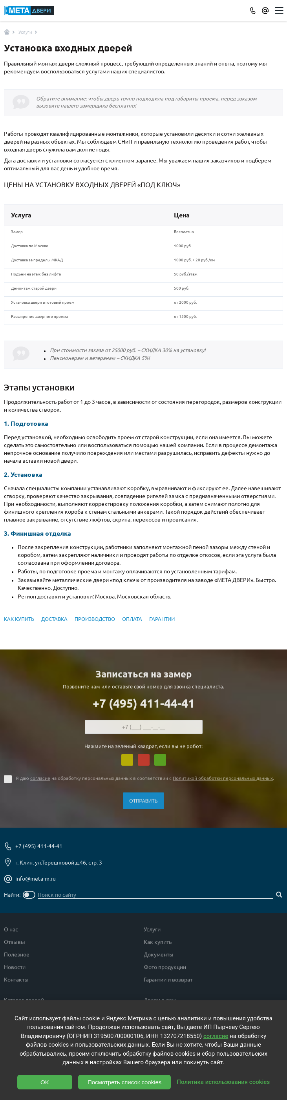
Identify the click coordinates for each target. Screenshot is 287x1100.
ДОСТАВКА (54, 619)
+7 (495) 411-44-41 (144, 706)
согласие (40, 781)
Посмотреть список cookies (124, 1082)
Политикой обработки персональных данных (223, 781)
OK (44, 1082)
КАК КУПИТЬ (19, 619)
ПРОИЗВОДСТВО (95, 619)
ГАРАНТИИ (162, 619)
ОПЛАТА (132, 619)
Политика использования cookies (223, 1081)
